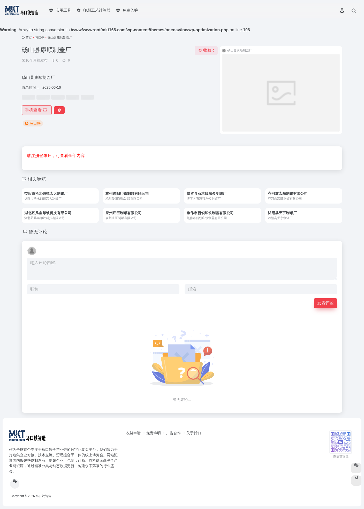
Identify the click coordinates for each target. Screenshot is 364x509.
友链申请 (133, 433)
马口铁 (39, 37)
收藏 (206, 50)
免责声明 (153, 433)
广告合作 (173, 433)
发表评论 (325, 303)
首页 (29, 37)
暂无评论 (38, 231)
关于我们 (193, 433)
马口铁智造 (43, 496)
